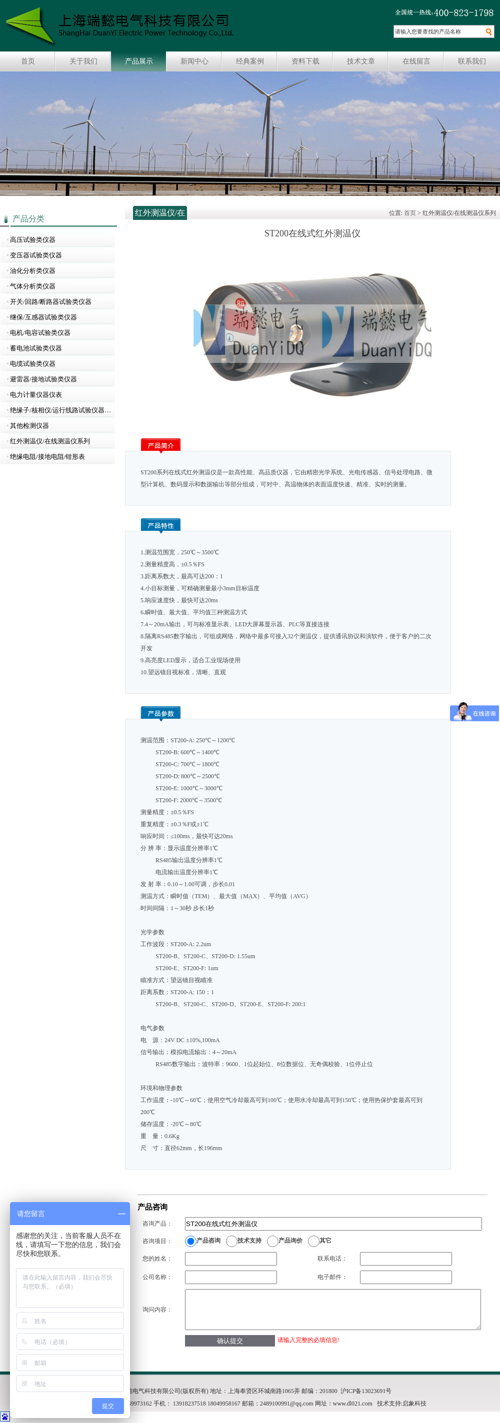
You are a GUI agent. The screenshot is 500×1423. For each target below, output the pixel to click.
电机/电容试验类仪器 (40, 332)
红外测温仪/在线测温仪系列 (50, 441)
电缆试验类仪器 (33, 363)
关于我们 (84, 61)
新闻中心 (194, 61)
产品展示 (139, 61)
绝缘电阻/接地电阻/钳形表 (47, 456)
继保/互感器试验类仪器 (43, 317)
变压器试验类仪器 (36, 255)
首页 (28, 61)
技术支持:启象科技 (401, 1403)
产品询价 (290, 1240)
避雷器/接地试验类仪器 (43, 379)
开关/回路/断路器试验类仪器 (51, 301)
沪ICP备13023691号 (366, 1391)
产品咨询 (208, 1240)
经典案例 (250, 61)
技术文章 (361, 61)
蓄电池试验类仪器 (36, 348)
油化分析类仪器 (33, 270)
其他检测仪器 (29, 425)
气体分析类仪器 (33, 286)
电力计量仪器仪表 (36, 394)
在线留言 (416, 61)
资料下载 (306, 61)
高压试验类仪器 (33, 239)
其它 (326, 1240)
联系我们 (472, 61)
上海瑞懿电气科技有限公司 (120, 26)
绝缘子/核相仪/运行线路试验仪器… (60, 410)
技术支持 (250, 1240)
